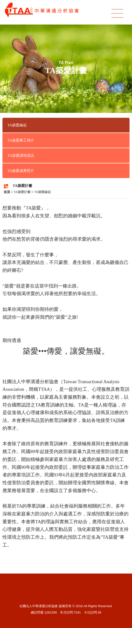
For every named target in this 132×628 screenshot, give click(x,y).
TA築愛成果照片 (20, 171)
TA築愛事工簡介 (20, 140)
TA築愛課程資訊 (20, 155)
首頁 (7, 192)
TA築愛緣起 (17, 125)
